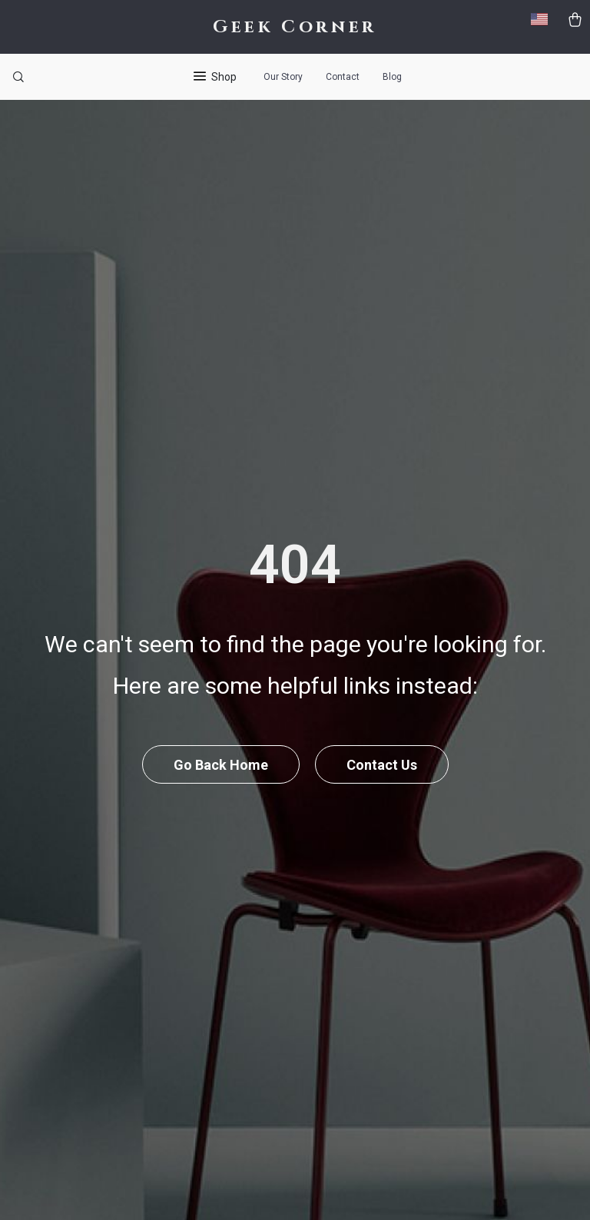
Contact (343, 76)
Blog (392, 76)
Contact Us (381, 765)
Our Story (283, 76)
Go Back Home (221, 765)
